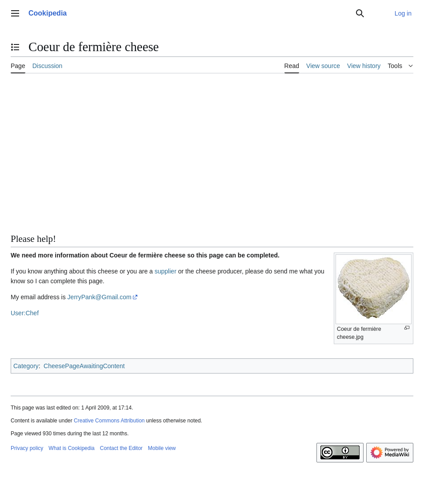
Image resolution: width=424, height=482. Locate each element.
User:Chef (25, 313)
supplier (165, 271)
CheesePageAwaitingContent (84, 366)
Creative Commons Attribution (109, 421)
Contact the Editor (121, 448)
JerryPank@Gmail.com (100, 297)
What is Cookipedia (71, 448)
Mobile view (162, 448)
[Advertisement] (212, 146)
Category (26, 366)
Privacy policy (27, 448)
